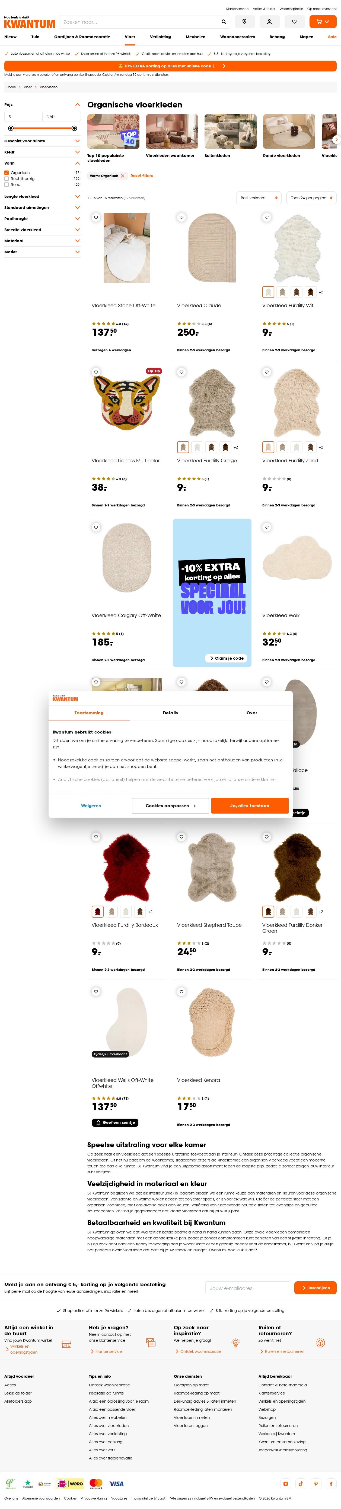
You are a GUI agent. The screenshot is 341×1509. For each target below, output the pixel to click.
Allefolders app (18, 1401)
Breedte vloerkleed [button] (42, 230)
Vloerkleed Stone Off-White (123, 305)
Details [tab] (170, 712)
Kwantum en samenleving (282, 1441)
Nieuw (10, 36)
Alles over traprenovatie (110, 1458)
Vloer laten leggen (191, 1425)
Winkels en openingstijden (20, 1349)
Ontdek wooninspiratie (197, 1351)
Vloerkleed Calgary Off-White (126, 615)
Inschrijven (315, 1288)
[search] (144, 21)
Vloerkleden (49, 87)
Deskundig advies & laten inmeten (205, 1401)
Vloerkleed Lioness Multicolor (126, 460)
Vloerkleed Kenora (198, 1080)
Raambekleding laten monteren (203, 1409)
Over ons (11, 1498)
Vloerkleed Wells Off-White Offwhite (123, 1083)
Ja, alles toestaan (250, 805)
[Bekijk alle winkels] (245, 21)
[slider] (11, 128)
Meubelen (195, 36)
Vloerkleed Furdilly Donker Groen (292, 928)
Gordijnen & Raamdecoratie (82, 36)
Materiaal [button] (42, 241)
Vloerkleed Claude (199, 305)
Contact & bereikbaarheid (283, 1385)
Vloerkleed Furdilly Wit (288, 305)
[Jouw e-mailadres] (247, 1287)
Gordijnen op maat (191, 1385)
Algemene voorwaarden (41, 1498)
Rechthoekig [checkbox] (19, 178)
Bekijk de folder (18, 1393)
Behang (277, 36)
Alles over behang (105, 1441)
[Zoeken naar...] (224, 21)
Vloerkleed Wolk (280, 615)
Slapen (306, 36)
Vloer (130, 36)
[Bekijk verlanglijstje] (295, 21)
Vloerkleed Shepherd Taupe (209, 925)
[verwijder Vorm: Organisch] (122, 176)
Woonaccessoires (237, 36)
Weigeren (91, 805)
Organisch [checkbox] (17, 172)
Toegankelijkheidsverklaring (283, 1450)
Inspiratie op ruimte (106, 1393)
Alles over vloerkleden (109, 1425)
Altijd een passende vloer (112, 1409)
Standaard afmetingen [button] (42, 207)
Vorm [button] (42, 163)
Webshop (267, 1409)
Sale (332, 36)
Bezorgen (267, 1417)
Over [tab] (252, 712)
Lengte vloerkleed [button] (42, 196)
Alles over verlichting (108, 1433)
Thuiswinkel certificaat (148, 1498)
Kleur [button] (42, 152)
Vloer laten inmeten (192, 1417)
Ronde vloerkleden (281, 155)
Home (11, 87)
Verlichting (160, 36)
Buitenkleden (217, 155)
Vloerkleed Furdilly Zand (290, 460)
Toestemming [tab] (89, 712)
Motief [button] (42, 252)
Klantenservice (105, 1351)
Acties (10, 1385)
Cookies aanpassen (171, 805)
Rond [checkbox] (12, 184)
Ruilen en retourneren (281, 1351)
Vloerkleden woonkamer (170, 155)
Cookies (70, 1498)
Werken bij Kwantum (277, 1433)
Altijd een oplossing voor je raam (119, 1401)
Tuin (35, 36)
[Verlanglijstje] (96, 217)
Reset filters (141, 175)
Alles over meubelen (107, 1417)
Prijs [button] (42, 104)
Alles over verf (101, 1450)
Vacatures (119, 1498)
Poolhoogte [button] (42, 218)
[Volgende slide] (336, 139)
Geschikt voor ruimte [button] (42, 141)
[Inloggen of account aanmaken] (270, 21)
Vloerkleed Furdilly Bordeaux (125, 925)
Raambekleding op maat (197, 1393)
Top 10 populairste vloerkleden (105, 158)
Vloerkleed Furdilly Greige (207, 460)
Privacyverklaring (94, 1498)
